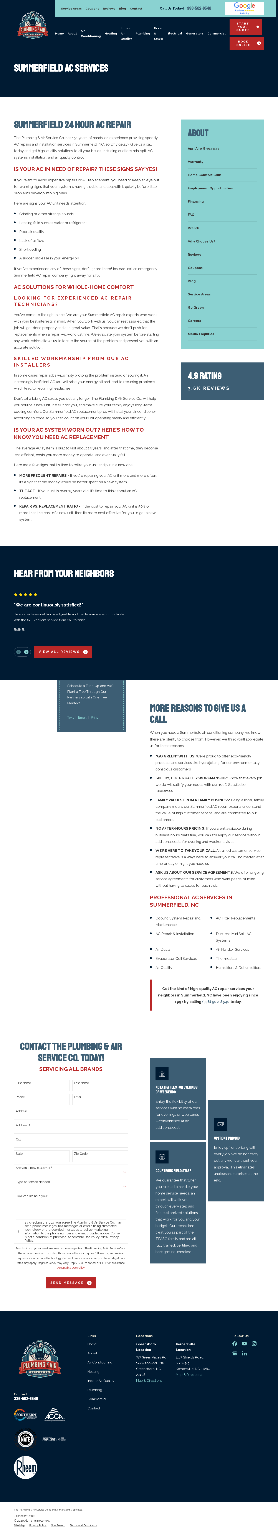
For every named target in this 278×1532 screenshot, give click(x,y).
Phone (20, 1097)
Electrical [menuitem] (174, 33)
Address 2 (23, 1125)
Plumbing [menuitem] (143, 33)
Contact (136, 8)
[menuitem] (223, 148)
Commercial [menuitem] (216, 33)
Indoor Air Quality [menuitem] (126, 33)
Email (78, 1097)
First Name (23, 1083)
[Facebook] (234, 1343)
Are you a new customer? (34, 1168)
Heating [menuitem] (111, 33)
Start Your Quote (247, 27)
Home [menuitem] (59, 33)
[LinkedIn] (244, 1353)
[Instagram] (254, 1343)
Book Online (248, 43)
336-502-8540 (199, 8)
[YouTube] (244, 1343)
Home (92, 1344)
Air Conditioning (100, 1362)
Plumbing (95, 1390)
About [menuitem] (72, 33)
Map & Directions (149, 1381)
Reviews (109, 8)
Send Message (71, 1283)
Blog (122, 8)
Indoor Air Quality (101, 1381)
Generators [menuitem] (195, 33)
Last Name (81, 1083)
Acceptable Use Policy (83, 1237)
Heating (93, 1372)
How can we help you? (32, 1196)
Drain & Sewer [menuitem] (159, 33)
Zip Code (81, 1153)
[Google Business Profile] (234, 1353)
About (92, 1353)
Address (22, 1111)
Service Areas (71, 8)
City (18, 1139)
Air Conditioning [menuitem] (91, 33)
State (19, 1153)
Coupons (92, 8)
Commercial (97, 1399)
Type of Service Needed (33, 1182)
